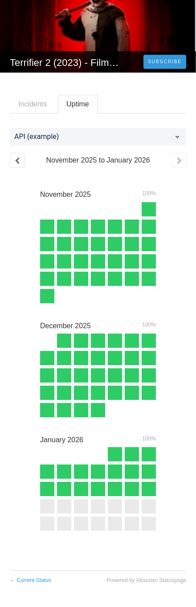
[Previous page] (17, 160)
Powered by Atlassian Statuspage (146, 580)
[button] (164, 62)
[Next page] (178, 160)
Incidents (32, 104)
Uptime (77, 104)
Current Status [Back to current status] (30, 580)
